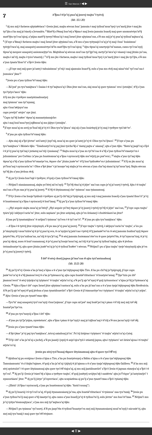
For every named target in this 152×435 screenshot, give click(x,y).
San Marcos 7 (75, 4)
